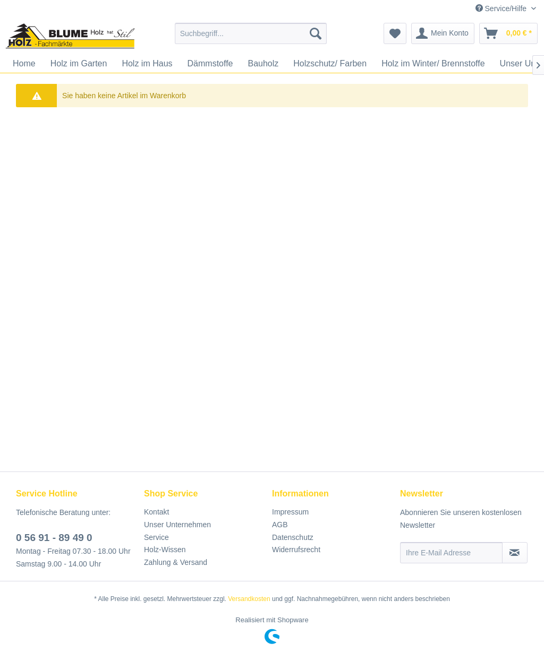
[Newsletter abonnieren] (515, 552)
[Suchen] (315, 33)
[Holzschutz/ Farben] (330, 64)
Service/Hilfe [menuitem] (502, 8)
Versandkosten (249, 599)
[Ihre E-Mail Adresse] (451, 552)
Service (156, 537)
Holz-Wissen (165, 549)
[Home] (24, 64)
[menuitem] (251, 33)
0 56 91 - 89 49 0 (54, 537)
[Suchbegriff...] (251, 33)
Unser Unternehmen (177, 524)
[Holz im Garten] (79, 64)
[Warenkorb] (508, 33)
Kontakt (156, 512)
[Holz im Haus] (147, 64)
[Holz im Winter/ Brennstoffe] (433, 64)
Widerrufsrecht (296, 549)
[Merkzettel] (395, 33)
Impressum (290, 512)
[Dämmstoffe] (210, 64)
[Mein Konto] (442, 33)
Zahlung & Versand (175, 562)
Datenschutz (292, 537)
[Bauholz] (263, 64)
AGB (280, 524)
